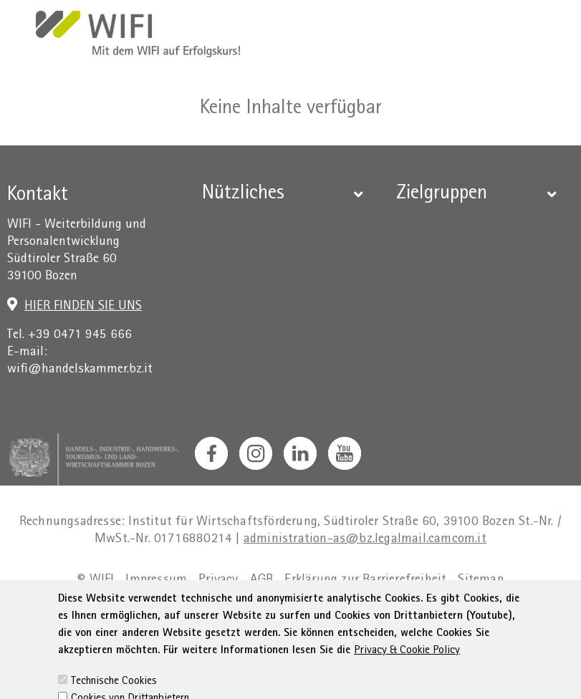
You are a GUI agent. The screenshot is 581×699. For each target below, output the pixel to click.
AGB (262, 580)
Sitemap (480, 580)
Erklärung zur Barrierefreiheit (365, 580)
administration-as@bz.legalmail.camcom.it (365, 539)
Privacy (218, 580)
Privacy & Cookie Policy (407, 669)
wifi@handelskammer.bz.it (80, 370)
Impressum (156, 580)
